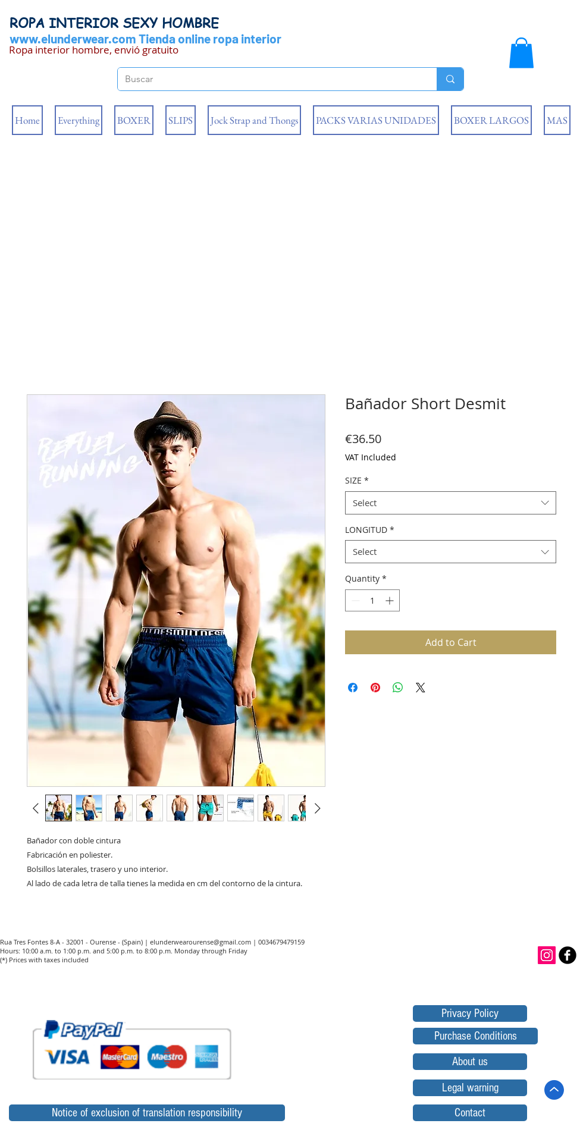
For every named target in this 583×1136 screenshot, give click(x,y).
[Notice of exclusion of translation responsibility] (147, 1112)
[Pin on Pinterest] (375, 687)
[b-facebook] (567, 955)
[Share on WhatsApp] (398, 687)
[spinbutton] (372, 600)
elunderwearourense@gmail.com (200, 941)
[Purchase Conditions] (475, 1036)
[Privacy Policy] (470, 1013)
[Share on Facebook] (353, 687)
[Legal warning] (470, 1087)
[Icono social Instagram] (547, 955)
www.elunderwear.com (73, 38)
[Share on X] (420, 687)
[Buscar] (268, 79)
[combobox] (450, 502)
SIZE (357, 480)
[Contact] (470, 1112)
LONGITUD (369, 529)
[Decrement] (354, 600)
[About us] (470, 1061)
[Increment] (390, 600)
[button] (521, 52)
